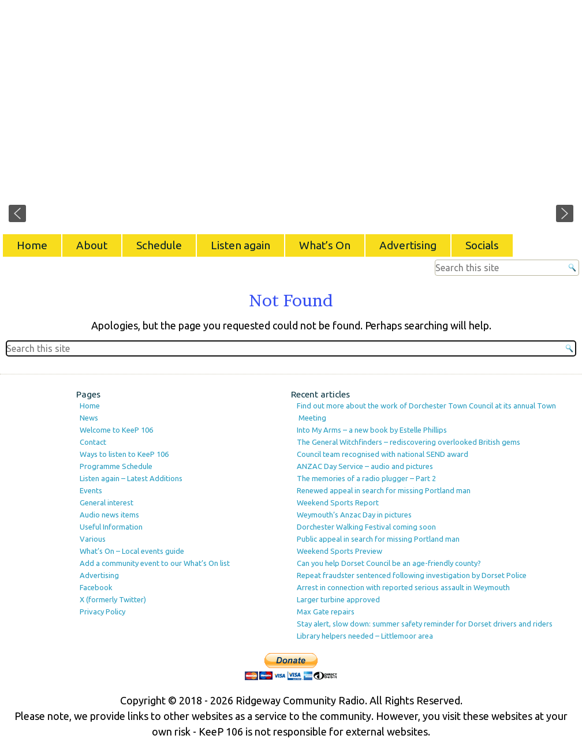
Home (32, 245)
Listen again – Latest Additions (131, 478)
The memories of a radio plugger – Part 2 (366, 478)
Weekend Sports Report (338, 502)
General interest (106, 502)
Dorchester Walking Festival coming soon (366, 527)
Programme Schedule (116, 466)
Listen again (240, 245)
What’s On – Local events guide (132, 551)
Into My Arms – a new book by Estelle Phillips (372, 430)
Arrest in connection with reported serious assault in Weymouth (403, 587)
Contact (93, 442)
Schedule (159, 245)
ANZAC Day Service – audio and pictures (365, 466)
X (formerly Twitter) (113, 599)
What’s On (324, 245)
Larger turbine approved (338, 599)
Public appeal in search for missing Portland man (378, 539)
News (89, 418)
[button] (17, 213)
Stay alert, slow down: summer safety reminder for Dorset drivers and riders (425, 624)
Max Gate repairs (326, 611)
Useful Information (111, 527)
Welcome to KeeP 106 (116, 430)
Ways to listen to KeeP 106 (124, 454)
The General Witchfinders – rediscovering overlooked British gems (408, 442)
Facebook (96, 587)
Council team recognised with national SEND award (382, 454)
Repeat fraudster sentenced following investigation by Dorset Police (412, 575)
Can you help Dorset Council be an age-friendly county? (389, 563)
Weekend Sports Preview (339, 551)
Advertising (407, 245)
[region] (291, 115)
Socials (482, 245)
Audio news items (109, 515)
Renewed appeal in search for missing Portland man (384, 490)
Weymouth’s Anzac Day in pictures (354, 515)
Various (93, 539)
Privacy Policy (102, 611)
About (91, 245)
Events (91, 490)
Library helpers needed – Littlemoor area (365, 636)
